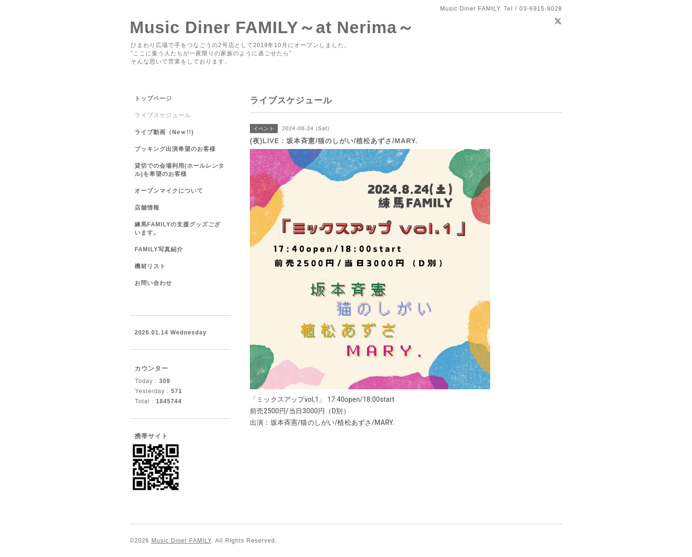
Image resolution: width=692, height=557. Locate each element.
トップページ (153, 98)
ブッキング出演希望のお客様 (175, 149)
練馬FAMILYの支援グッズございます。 (178, 228)
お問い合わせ (153, 283)
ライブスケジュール (163, 115)
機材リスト (150, 266)
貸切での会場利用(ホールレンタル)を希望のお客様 (179, 169)
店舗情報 (147, 207)
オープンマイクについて (169, 190)
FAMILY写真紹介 (159, 249)
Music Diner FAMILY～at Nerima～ (272, 27)
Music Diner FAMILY (181, 540)
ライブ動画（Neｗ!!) (164, 132)
